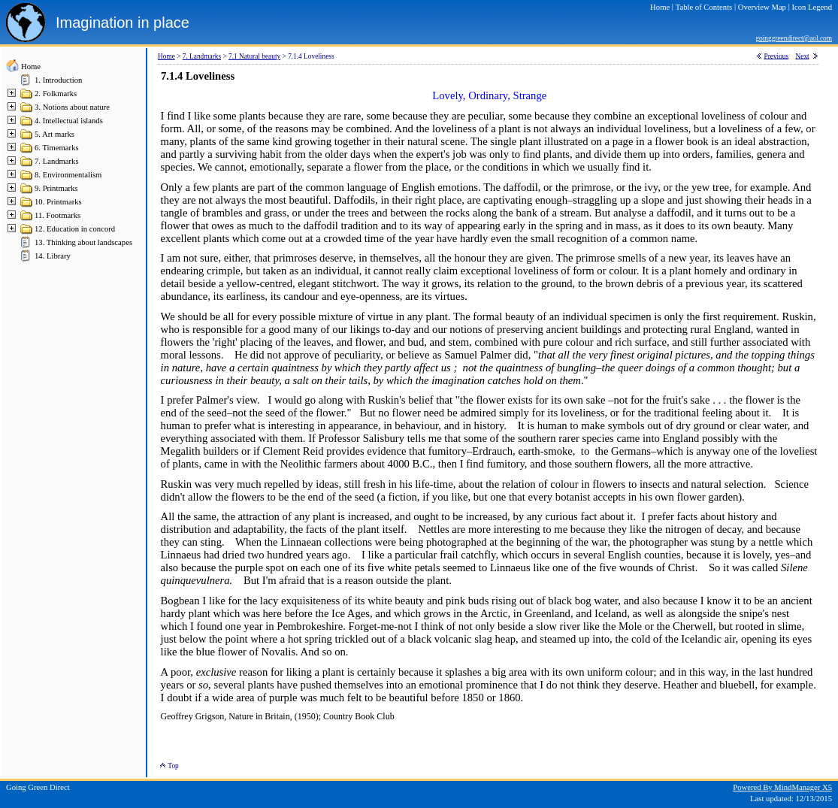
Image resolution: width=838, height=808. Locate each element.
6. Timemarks (57, 148)
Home (31, 66)
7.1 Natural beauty (254, 56)
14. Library (53, 256)
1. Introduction (58, 80)
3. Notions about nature (72, 107)
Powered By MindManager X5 (782, 787)
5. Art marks (54, 134)
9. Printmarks (56, 188)
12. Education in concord (75, 229)
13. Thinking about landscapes (83, 242)
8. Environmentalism (68, 175)
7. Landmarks (57, 161)
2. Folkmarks (56, 93)
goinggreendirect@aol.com (793, 38)
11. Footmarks (57, 215)
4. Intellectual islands (69, 121)
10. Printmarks (58, 202)
